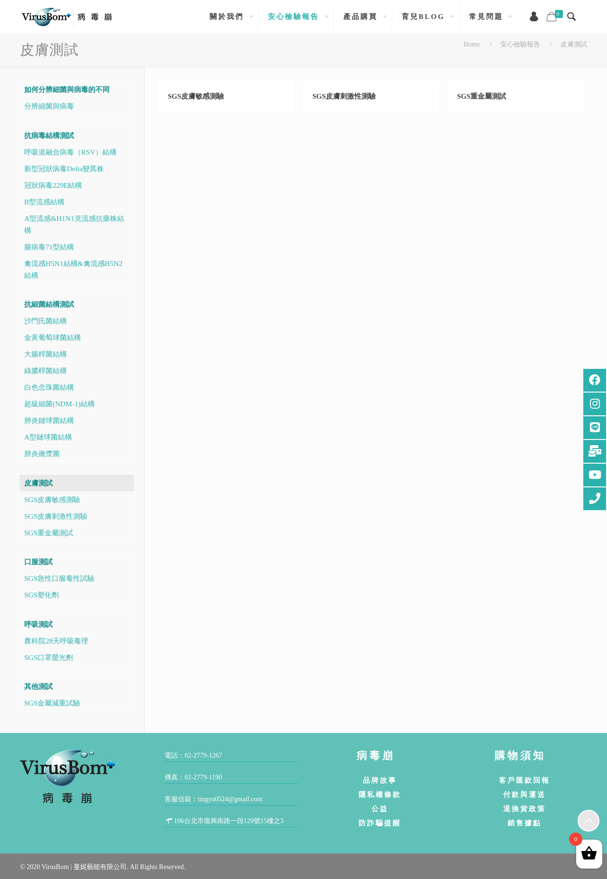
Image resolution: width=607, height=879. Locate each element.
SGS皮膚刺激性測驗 (344, 96)
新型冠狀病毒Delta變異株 (64, 169)
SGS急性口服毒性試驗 (59, 578)
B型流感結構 (44, 202)
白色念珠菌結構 (49, 387)
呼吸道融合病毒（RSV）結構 (70, 152)
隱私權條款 (380, 794)
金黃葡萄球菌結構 (52, 337)
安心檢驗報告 (520, 44)
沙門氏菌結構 (45, 321)
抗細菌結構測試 (49, 304)
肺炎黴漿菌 (42, 453)
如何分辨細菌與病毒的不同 (67, 89)
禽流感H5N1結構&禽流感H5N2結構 (73, 269)
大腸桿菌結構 (45, 354)
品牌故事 (380, 780)
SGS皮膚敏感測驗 (196, 96)
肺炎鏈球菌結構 (49, 420)
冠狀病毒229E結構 (53, 185)
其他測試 (38, 686)
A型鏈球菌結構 (48, 437)
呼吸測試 (38, 624)
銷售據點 (524, 823)
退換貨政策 (524, 809)
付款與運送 (524, 794)
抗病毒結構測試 (49, 135)
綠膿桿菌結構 (45, 370)
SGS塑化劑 (41, 595)
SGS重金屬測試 (481, 96)
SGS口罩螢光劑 (48, 657)
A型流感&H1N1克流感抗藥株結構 (74, 224)
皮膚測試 (574, 44)
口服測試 (38, 562)
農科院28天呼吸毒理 (56, 641)
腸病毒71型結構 (49, 247)
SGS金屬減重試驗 (52, 703)
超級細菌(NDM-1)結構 (59, 404)
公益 (379, 809)
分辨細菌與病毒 (49, 106)
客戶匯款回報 (524, 780)
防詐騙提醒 (380, 823)
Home (471, 44)
